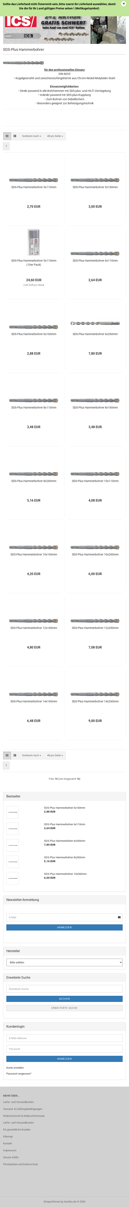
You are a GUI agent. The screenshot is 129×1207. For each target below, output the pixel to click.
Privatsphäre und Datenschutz (20, 1164)
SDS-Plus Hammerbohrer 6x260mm (95, 334)
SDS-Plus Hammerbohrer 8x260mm (33, 481)
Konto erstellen (15, 1067)
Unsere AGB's (11, 1157)
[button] (7, 136)
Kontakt (7, 1143)
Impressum (9, 1150)
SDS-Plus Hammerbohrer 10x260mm (95, 554)
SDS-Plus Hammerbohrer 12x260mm (95, 628)
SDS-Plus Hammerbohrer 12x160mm (33, 628)
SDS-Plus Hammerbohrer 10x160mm (33, 554)
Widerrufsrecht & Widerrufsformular (24, 1115)
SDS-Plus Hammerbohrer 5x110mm (33, 187)
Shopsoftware (52, 1201)
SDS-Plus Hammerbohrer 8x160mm (95, 407)
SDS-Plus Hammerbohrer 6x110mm (95, 260)
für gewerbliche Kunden (17, 1129)
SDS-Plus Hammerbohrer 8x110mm (33, 407)
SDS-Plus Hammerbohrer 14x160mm (33, 701)
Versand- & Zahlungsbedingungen (22, 1108)
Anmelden (64, 927)
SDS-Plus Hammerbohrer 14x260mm (95, 701)
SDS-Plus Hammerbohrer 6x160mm (33, 334)
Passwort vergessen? (18, 1073)
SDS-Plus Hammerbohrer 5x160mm (95, 187)
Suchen (64, 998)
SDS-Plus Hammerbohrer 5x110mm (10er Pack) (33, 262)
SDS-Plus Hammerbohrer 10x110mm (95, 481)
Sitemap (8, 1136)
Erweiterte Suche (64, 1008)
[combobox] (31, 136)
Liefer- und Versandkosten (18, 1102)
